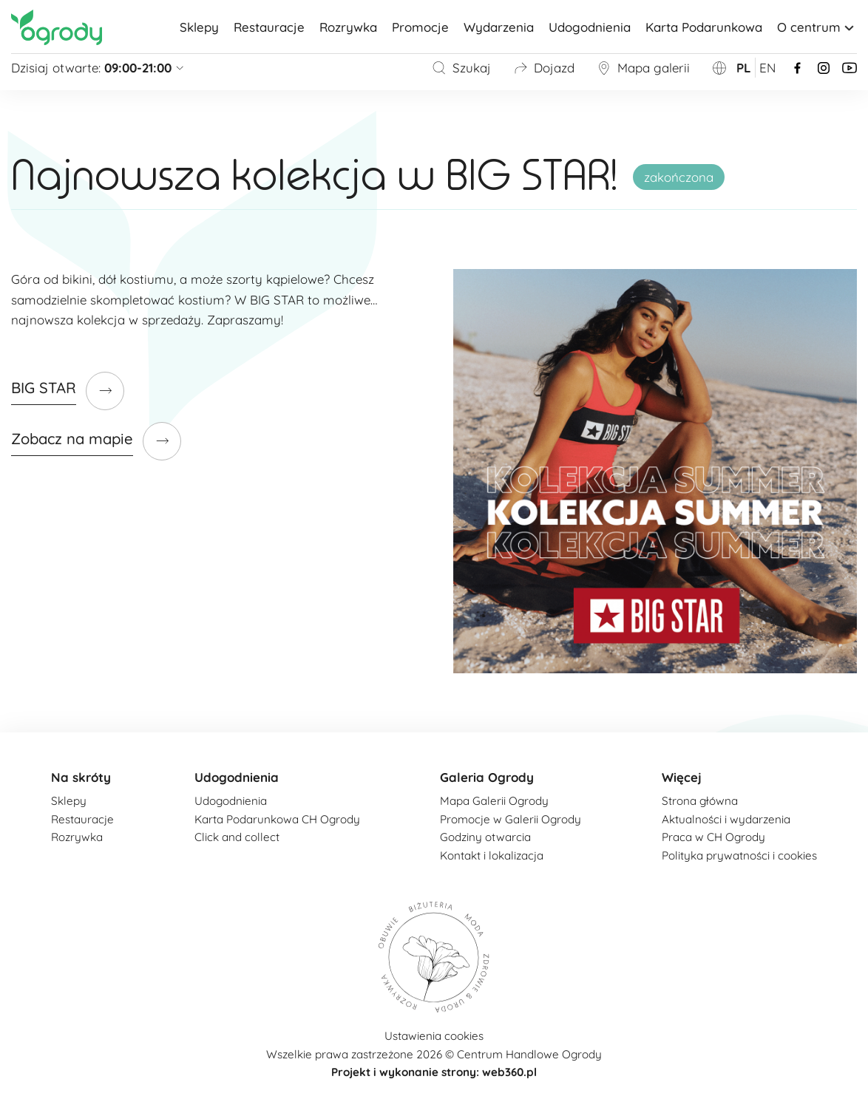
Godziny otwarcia (485, 837)
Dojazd (543, 67)
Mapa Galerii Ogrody (494, 801)
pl (743, 67)
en (767, 67)
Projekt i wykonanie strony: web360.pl (434, 1072)
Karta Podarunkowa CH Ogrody (277, 819)
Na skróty (81, 777)
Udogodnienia (590, 27)
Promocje (420, 27)
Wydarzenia (499, 27)
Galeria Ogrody (487, 777)
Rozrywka (348, 27)
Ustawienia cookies (434, 1036)
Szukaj (461, 67)
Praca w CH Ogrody (713, 837)
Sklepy (199, 27)
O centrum (817, 27)
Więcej (682, 777)
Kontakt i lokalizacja (491, 855)
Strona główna (700, 801)
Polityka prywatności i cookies (739, 855)
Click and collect (236, 837)
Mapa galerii (643, 67)
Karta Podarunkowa (703, 27)
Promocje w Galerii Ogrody (510, 819)
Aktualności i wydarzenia (726, 819)
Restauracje (269, 27)
